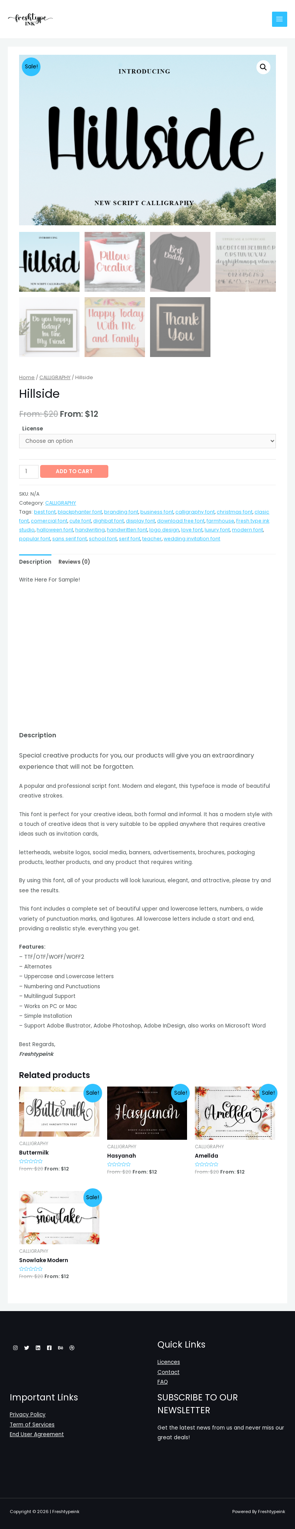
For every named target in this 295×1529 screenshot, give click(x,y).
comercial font (49, 520)
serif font (129, 538)
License (32, 428)
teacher (152, 538)
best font (45, 511)
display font (140, 520)
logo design (164, 529)
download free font (181, 520)
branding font (121, 511)
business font (156, 511)
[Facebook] (49, 1347)
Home (27, 377)
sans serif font (69, 538)
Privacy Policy (28, 1414)
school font (103, 538)
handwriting (90, 529)
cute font (80, 520)
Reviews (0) (74, 561)
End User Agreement (37, 1434)
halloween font (55, 529)
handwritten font (127, 529)
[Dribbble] (72, 1347)
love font (192, 529)
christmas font (235, 511)
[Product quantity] (29, 471)
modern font (247, 529)
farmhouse (220, 520)
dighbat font (108, 520)
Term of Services (32, 1424)
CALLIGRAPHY (55, 377)
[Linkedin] (38, 1347)
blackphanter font (80, 511)
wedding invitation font (192, 538)
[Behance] (60, 1347)
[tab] (35, 561)
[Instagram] (15, 1347)
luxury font (217, 529)
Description (35, 561)
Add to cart (74, 470)
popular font (34, 538)
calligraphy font (195, 511)
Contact (168, 1371)
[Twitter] (26, 1347)
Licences (168, 1361)
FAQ (162, 1381)
